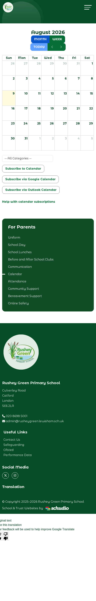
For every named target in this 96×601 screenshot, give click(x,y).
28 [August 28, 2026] (78, 123)
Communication (20, 267)
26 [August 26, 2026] (52, 123)
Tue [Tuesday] (35, 58)
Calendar (15, 274)
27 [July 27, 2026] (26, 63)
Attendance (17, 281)
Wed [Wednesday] (48, 58)
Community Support (23, 288)
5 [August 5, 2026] (53, 78)
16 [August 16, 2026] (13, 108)
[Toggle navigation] (88, 7)
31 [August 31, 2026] (26, 138)
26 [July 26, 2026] (13, 63)
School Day (16, 245)
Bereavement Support (25, 296)
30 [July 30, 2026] (65, 63)
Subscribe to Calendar (23, 168)
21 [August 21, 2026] (78, 108)
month (40, 39)
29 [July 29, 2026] (52, 63)
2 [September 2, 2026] (53, 138)
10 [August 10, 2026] (26, 93)
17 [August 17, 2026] (26, 108)
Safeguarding (23, 445)
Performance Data (27, 455)
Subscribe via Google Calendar (30, 179)
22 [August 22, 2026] (91, 108)
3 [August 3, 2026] (27, 78)
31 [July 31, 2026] (78, 63)
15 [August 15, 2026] (91, 93)
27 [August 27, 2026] (65, 123)
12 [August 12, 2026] (52, 93)
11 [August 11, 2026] (39, 93)
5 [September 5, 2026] (92, 138)
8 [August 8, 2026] (92, 78)
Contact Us (21, 439)
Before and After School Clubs (31, 259)
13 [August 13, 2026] (65, 93)
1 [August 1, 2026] (92, 63)
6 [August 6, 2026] (66, 78)
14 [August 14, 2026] (78, 93)
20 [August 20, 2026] (65, 108)
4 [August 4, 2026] (39, 78)
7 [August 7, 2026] (79, 78)
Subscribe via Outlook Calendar (31, 190)
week (57, 39)
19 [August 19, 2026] (52, 108)
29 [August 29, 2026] (91, 123)
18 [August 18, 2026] (39, 108)
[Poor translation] (5, 536)
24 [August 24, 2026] (26, 123)
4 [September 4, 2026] (79, 138)
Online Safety (18, 303)
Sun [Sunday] (9, 58)
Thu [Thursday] (61, 58)
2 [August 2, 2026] (14, 78)
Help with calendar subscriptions (28, 201)
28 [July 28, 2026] (39, 63)
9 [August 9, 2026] (14, 93)
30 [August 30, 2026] (13, 138)
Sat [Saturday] (87, 58)
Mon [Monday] (22, 58)
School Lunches (20, 252)
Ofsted (18, 450)
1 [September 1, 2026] (40, 138)
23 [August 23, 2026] (13, 123)
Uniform (14, 237)
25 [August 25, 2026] (39, 123)
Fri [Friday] (74, 58)
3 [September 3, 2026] (66, 138)
